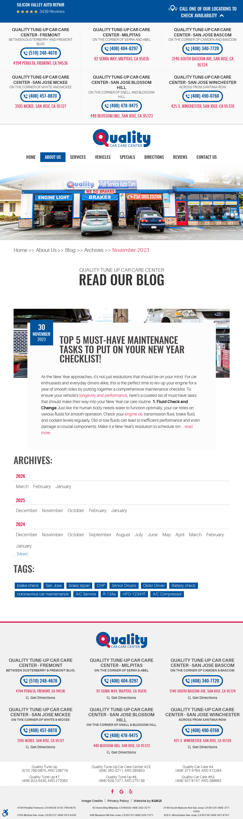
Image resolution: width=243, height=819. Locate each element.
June (153, 534)
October (76, 510)
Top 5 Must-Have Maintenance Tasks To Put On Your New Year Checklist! (122, 350)
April (179, 534)
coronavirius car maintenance (43, 594)
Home (31, 158)
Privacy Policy (118, 801)
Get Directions (42, 698)
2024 (20, 524)
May (166, 534)
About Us (53, 158)
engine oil (133, 414)
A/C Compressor (167, 594)
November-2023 (130, 250)
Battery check (184, 585)
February (42, 486)
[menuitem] (31, 157)
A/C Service (86, 594)
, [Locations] (40, 64)
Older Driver (154, 585)
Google (121, 791)
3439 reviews (52, 11)
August (123, 534)
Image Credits (92, 801)
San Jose (54, 585)
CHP (101, 585)
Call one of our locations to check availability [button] (208, 12)
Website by (148, 801)
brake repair (79, 585)
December (26, 510)
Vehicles (103, 158)
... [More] (21, 554)
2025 (20, 500)
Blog (70, 250)
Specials (127, 158)
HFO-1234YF (134, 594)
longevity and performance (103, 395)
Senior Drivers (124, 585)
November (52, 510)
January (63, 486)
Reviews (180, 158)
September (100, 534)
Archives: (33, 461)
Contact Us (207, 158)
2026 (20, 476)
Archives (93, 250)
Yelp (130, 791)
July (139, 534)
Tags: (24, 569)
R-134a (109, 594)
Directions (154, 158)
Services (78, 158)
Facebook (112, 791)
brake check (28, 585)
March (22, 486)
